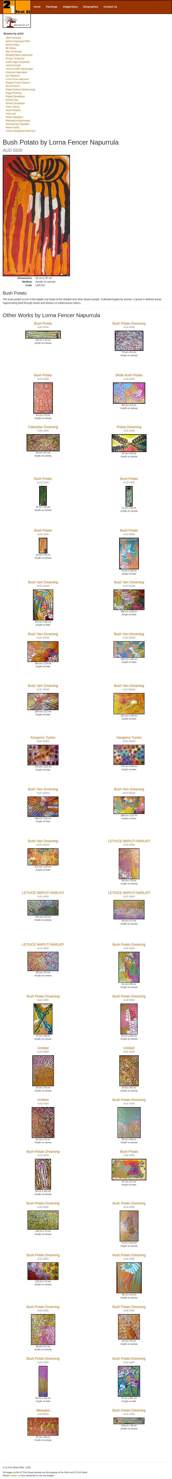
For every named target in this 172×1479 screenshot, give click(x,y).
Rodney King (12, 100)
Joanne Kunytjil (13, 65)
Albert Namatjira (13, 38)
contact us (15, 1475)
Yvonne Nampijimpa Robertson (21, 131)
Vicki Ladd (11, 113)
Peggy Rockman (14, 93)
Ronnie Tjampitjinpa (15, 103)
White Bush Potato (128, 375)
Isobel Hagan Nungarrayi (18, 62)
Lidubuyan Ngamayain (16, 72)
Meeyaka (43, 1410)
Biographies (90, 6)
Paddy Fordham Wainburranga (20, 89)
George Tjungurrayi (15, 58)
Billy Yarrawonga (14, 51)
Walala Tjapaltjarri (14, 117)
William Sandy (12, 127)
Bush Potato (43, 323)
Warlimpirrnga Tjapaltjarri (18, 124)
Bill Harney (11, 48)
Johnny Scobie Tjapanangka (19, 69)
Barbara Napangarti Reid (18, 41)
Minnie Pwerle (12, 86)
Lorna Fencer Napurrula (17, 79)
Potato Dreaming (129, 427)
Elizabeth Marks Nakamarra (19, 55)
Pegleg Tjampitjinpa (15, 96)
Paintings (52, 6)
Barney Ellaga (12, 44)
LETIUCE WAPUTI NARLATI (129, 841)
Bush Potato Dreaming (128, 323)
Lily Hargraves (12, 75)
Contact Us (110, 6)
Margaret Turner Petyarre (18, 82)
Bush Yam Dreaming (43, 582)
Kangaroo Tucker (42, 737)
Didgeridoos (70, 6)
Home (37, 6)
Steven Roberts (13, 110)
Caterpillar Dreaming (43, 427)
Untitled (42, 1048)
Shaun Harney (12, 107)
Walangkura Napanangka (18, 120)
